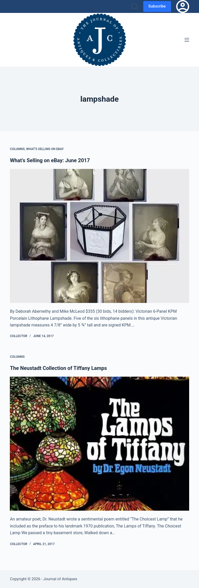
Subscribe (157, 6)
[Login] (182, 6)
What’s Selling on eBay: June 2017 (50, 160)
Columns (17, 149)
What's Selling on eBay (45, 149)
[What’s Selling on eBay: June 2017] (99, 236)
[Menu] (186, 40)
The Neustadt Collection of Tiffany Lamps (58, 368)
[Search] (134, 6)
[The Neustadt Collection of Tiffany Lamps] (99, 444)
